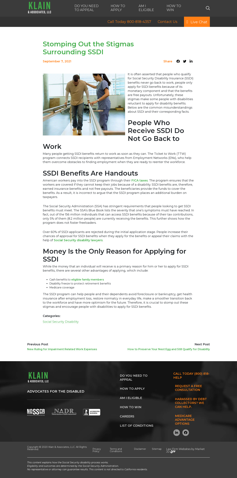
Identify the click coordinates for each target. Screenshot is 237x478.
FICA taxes (139, 180)
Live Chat (196, 21)
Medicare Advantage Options (185, 420)
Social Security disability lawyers (78, 240)
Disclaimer (140, 448)
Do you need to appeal (133, 377)
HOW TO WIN (174, 8)
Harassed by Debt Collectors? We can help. (191, 403)
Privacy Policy (96, 450)
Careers (127, 416)
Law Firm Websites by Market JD (185, 450)
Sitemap (157, 448)
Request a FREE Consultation (188, 388)
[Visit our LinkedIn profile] (176, 432)
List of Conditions (136, 426)
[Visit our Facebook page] (185, 432)
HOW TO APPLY (118, 8)
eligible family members (87, 279)
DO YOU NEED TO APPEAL (86, 8)
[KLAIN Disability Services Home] (39, 8)
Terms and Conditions (116, 450)
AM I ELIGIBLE (146, 8)
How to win (130, 407)
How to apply (132, 389)
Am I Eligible (131, 398)
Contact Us (167, 21)
